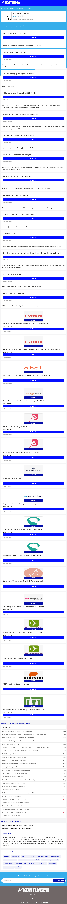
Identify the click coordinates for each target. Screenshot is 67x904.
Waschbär (25, 856)
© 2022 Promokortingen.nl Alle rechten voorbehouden (33, 902)
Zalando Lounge (8, 863)
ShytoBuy (30, 860)
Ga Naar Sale (33, 37)
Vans (5, 860)
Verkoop (18, 26)
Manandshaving (46, 860)
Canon (32, 856)
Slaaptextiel (13, 860)
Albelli (37, 860)
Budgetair (21, 860)
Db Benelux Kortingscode (24, 8)
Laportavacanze (41, 863)
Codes (6, 26)
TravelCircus (15, 856)
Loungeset (31, 863)
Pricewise (6, 856)
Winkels (11, 8)
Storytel (56, 860)
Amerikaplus (52, 863)
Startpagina (4, 8)
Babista (18, 867)
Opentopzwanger (8, 867)
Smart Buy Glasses (42, 856)
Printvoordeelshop (21, 863)
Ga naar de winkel (7, 326)
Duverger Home (55, 856)
